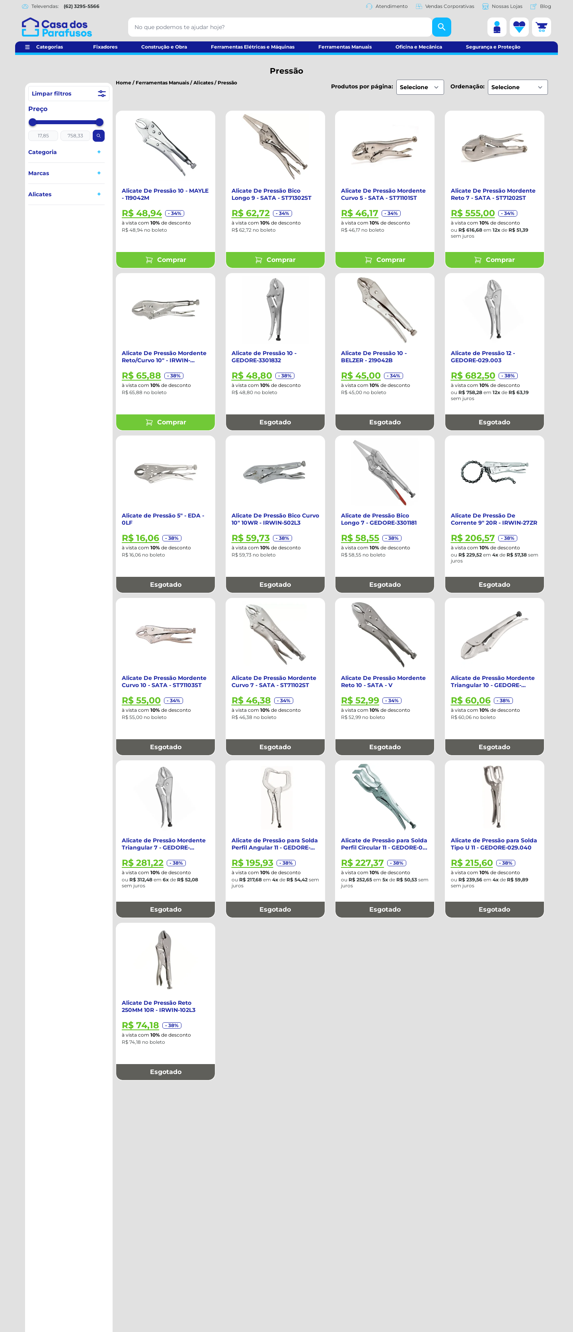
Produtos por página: (362, 86)
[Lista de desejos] (519, 27)
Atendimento (387, 6)
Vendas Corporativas (445, 6)
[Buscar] (441, 27)
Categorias (49, 47)
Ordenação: (467, 86)
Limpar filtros (69, 94)
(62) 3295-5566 (81, 6)
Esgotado (275, 422)
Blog (540, 6)
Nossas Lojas (502, 6)
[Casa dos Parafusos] (57, 27)
